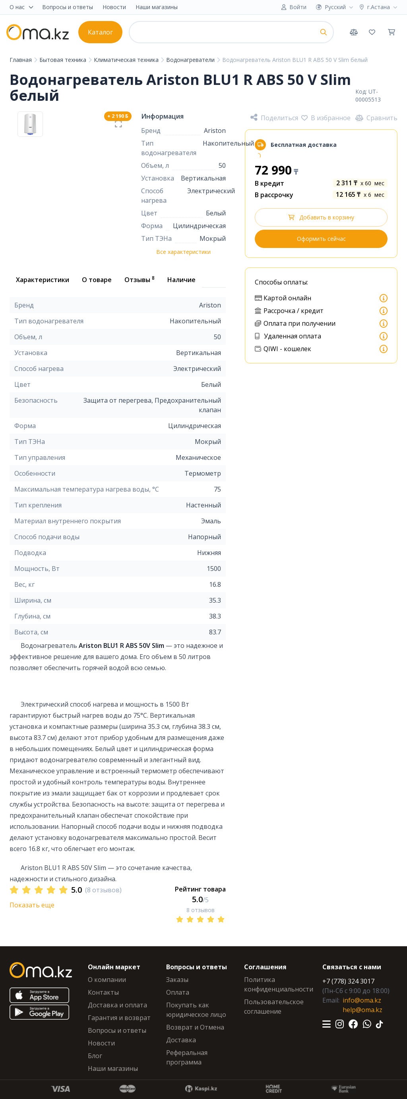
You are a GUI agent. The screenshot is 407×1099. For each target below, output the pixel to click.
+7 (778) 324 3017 (348, 981)
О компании (107, 979)
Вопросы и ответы (67, 7)
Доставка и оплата (117, 1005)
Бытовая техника (63, 59)
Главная (21, 59)
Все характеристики (183, 252)
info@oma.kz (362, 1000)
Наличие (181, 279)
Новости (114, 7)
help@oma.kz (362, 1009)
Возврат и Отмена (195, 1027)
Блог (95, 1055)
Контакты (103, 992)
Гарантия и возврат (119, 1017)
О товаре (97, 279)
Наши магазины (157, 7)
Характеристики (42, 279)
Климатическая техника (127, 59)
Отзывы (139, 279)
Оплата (177, 992)
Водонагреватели (191, 59)
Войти (297, 7)
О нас (22, 7)
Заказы (177, 979)
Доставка (181, 1040)
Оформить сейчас (321, 238)
